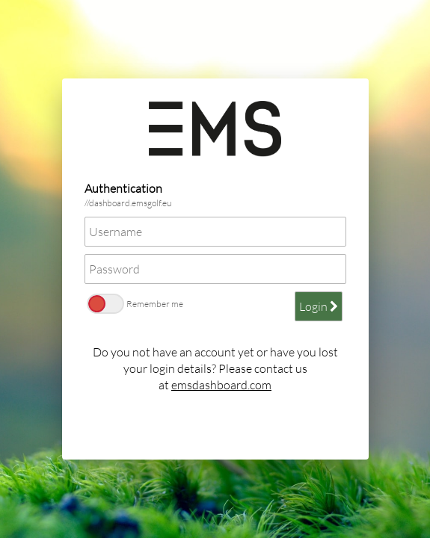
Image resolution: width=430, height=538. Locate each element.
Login (318, 306)
